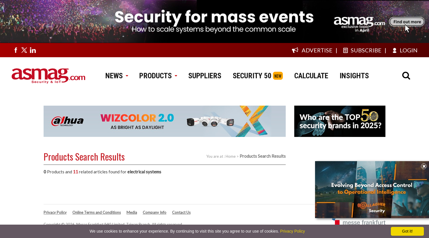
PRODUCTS (158, 75)
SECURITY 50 (252, 75)
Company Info (154, 212)
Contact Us (181, 212)
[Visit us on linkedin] (33, 50)
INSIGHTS (354, 75)
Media (131, 212)
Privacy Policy (55, 212)
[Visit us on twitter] (24, 50)
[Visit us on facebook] (16, 50)
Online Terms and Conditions (96, 212)
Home (231, 156)
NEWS (116, 75)
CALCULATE (311, 75)
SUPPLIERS (204, 75)
